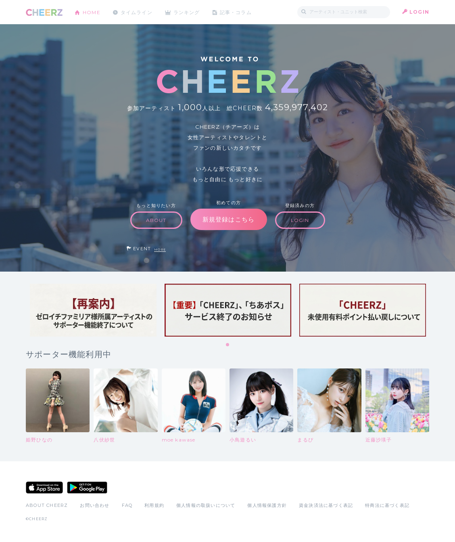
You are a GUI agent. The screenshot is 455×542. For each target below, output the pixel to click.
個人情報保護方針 (267, 505)
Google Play (87, 487)
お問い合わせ (94, 505)
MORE (160, 249)
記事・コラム (237, 12)
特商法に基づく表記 (387, 505)
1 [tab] (228, 345)
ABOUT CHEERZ (47, 505)
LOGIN (419, 12)
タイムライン (136, 12)
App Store (44, 487)
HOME (91, 12)
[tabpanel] (93, 310)
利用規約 (154, 505)
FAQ (127, 505)
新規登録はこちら (228, 219)
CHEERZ (44, 12)
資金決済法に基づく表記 (326, 505)
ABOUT (156, 220)
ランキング (187, 12)
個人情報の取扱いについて (205, 505)
